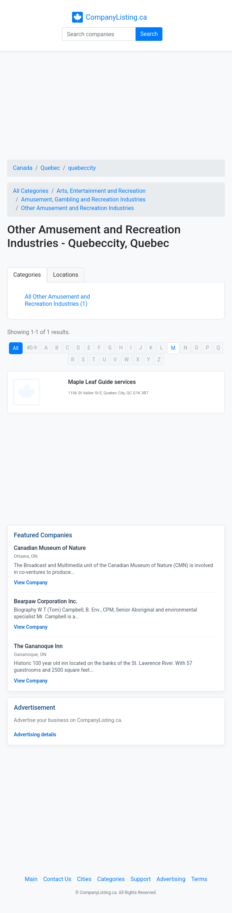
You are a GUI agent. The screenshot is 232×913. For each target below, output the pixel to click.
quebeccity (82, 168)
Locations (65, 274)
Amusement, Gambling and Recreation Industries (83, 199)
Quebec (50, 168)
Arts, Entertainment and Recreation (101, 190)
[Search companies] (99, 34)
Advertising (170, 879)
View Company (31, 582)
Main (31, 879)
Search (149, 33)
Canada (22, 168)
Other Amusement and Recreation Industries (77, 208)
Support (141, 879)
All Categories (30, 190)
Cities (84, 879)
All (16, 348)
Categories (27, 274)
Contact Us (57, 879)
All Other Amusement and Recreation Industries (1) (57, 300)
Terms (199, 879)
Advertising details (35, 734)
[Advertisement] (116, 106)
